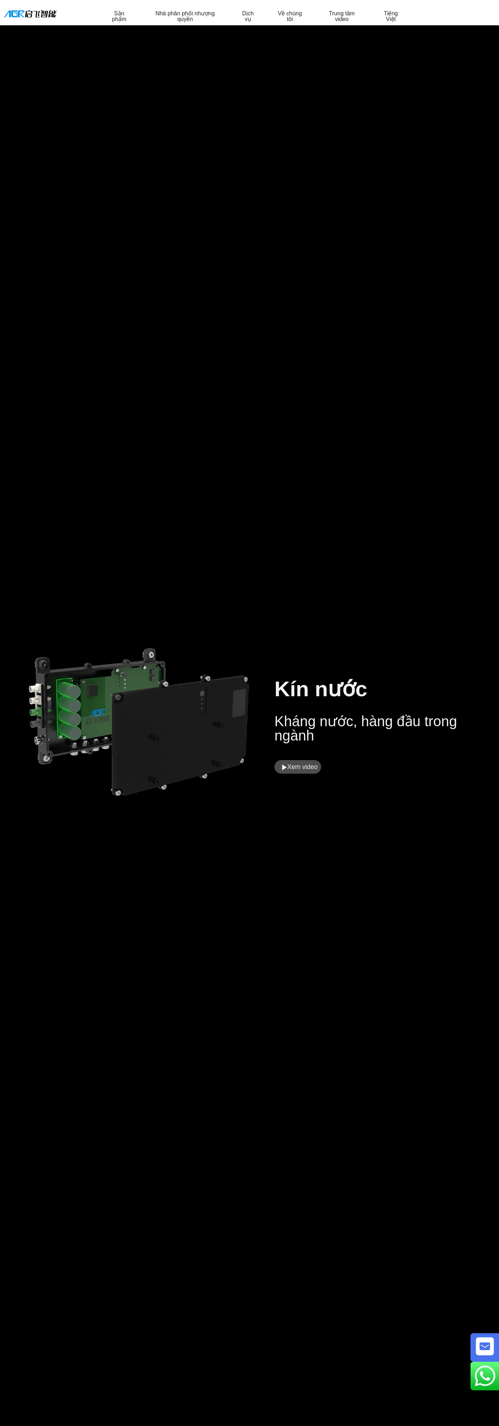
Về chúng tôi (290, 16)
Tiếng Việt (391, 16)
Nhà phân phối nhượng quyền (185, 16)
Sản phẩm (119, 16)
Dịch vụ (247, 16)
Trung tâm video (342, 16)
